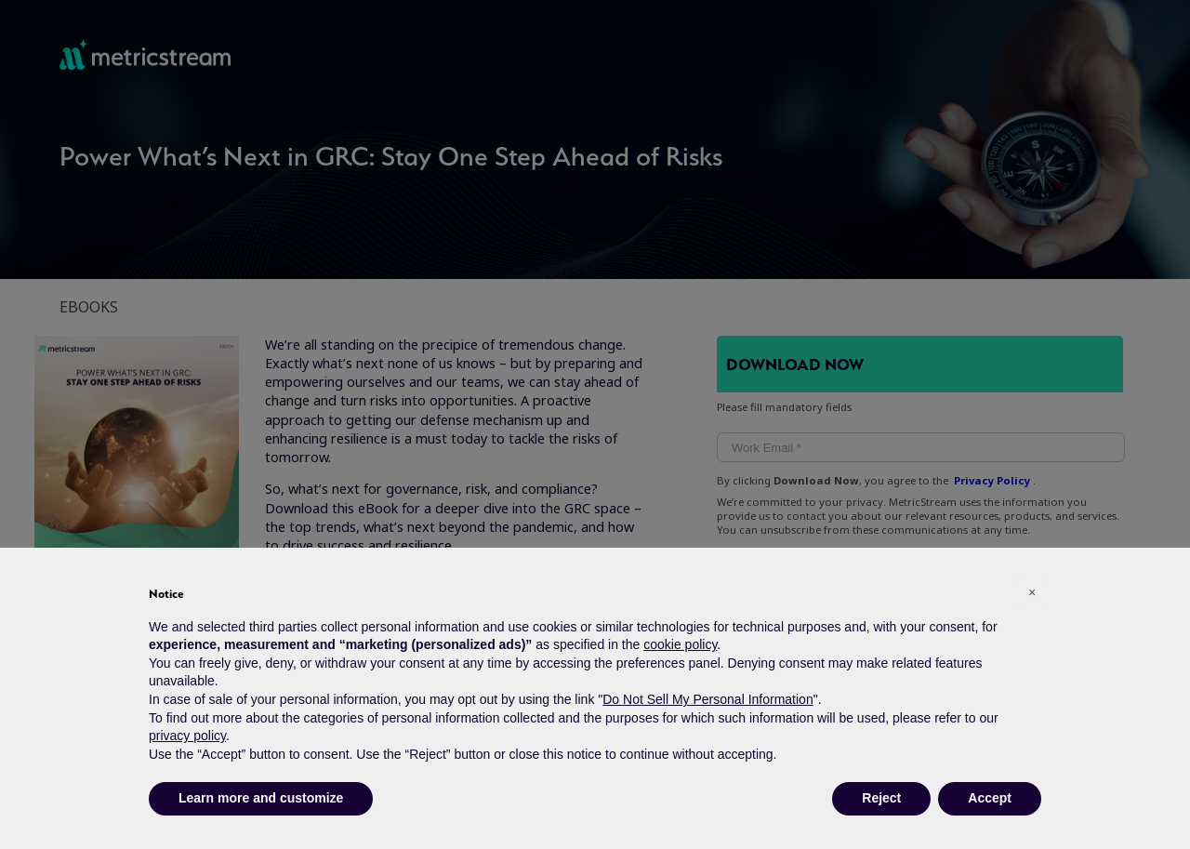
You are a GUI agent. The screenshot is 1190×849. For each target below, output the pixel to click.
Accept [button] (990, 797)
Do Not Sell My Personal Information (707, 699)
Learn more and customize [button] (260, 797)
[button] (1032, 592)
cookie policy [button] (680, 644)
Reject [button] (881, 797)
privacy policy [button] (187, 735)
